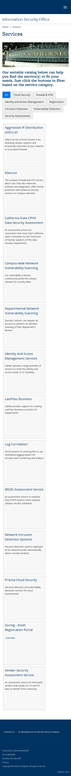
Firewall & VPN (44, 95)
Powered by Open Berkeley (15, 750)
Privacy (5, 762)
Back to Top (63, 771)
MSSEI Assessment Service (24, 489)
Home (5, 26)
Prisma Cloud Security (21, 580)
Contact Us (9, 731)
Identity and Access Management (24, 102)
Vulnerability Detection (47, 109)
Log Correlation (16, 444)
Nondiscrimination (11, 758)
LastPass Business (18, 399)
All (6, 95)
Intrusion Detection (16, 109)
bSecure (11, 173)
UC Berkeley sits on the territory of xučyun (38, 731)
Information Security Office (25, 19)
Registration (56, 102)
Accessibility (8, 754)
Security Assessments (17, 116)
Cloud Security (22, 95)
